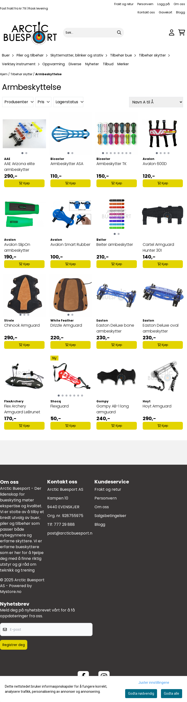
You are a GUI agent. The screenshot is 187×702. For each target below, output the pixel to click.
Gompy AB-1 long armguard (112, 409)
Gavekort (165, 12)
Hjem (4, 74)
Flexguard (59, 406)
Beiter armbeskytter (114, 244)
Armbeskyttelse (48, 74)
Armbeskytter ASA (66, 163)
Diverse (75, 64)
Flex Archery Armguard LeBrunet (22, 409)
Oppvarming (53, 64)
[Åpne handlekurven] (181, 32)
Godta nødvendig (141, 693)
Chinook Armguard (22, 325)
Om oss (179, 4)
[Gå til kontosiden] (171, 32)
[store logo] (30, 32)
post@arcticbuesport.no (71, 533)
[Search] (119, 32)
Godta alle (171, 693)
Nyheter (92, 64)
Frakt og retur (123, 4)
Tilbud (108, 64)
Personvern (145, 4)
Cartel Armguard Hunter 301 (158, 247)
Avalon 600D (155, 163)
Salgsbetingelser (110, 515)
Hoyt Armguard (157, 406)
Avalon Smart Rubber (70, 244)
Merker (123, 64)
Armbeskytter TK (111, 163)
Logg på (163, 4)
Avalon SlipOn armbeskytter (17, 247)
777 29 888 (64, 524)
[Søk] (93, 32)
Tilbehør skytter (21, 74)
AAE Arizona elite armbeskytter (19, 166)
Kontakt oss (146, 12)
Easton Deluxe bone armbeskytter (115, 328)
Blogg (180, 12)
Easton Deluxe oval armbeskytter (160, 328)
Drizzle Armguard (66, 325)
